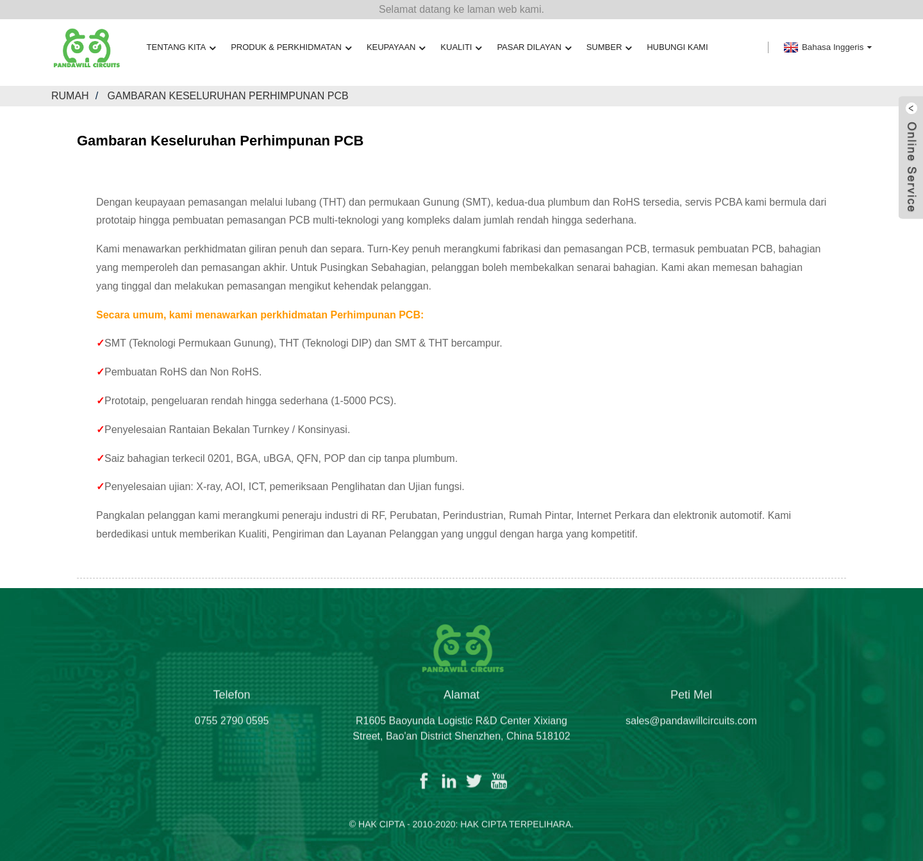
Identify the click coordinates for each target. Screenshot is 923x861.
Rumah (70, 95)
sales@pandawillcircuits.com (691, 729)
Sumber (609, 47)
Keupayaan (396, 47)
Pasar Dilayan (533, 47)
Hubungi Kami (677, 47)
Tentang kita (181, 47)
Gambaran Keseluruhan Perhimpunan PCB (228, 95)
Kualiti (460, 47)
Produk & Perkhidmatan (291, 47)
